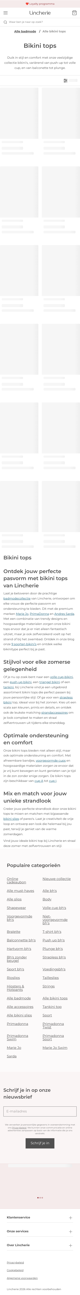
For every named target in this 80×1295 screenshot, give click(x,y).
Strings (49, 986)
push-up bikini (21, 682)
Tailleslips (51, 978)
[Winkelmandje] (74, 12)
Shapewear (16, 908)
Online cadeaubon (16, 880)
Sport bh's (15, 969)
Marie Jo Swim (55, 1048)
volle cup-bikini (61, 677)
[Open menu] (5, 12)
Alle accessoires (20, 1007)
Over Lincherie (40, 1245)
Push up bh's (54, 940)
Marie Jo (22, 614)
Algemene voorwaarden (22, 1278)
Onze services (40, 1231)
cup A (39, 781)
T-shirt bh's (52, 932)
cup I (53, 781)
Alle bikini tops (55, 998)
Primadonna (17, 1024)
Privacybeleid (19, 1127)
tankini (8, 687)
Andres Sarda (64, 614)
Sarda (12, 1056)
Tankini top (52, 1007)
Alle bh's (50, 891)
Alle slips (14, 899)
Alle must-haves (20, 891)
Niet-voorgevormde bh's (55, 920)
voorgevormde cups (51, 760)
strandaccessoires (54, 712)
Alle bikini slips (19, 1015)
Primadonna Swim (17, 1037)
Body (47, 899)
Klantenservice (40, 1217)
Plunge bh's (53, 949)
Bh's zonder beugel (17, 959)
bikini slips (11, 819)
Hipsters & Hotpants (15, 988)
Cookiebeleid (15, 1270)
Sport (47, 1015)
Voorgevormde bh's (19, 918)
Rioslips (13, 978)
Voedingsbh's (54, 969)
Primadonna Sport (53, 1037)
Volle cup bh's (54, 908)
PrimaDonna (39, 614)
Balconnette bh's (21, 940)
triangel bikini (49, 682)
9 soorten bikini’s (23, 644)
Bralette (13, 932)
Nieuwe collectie (57, 879)
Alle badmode (25, 31)
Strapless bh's (54, 957)
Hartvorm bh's (19, 949)
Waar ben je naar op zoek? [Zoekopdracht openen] (23, 22)
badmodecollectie (17, 598)
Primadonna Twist (53, 1025)
